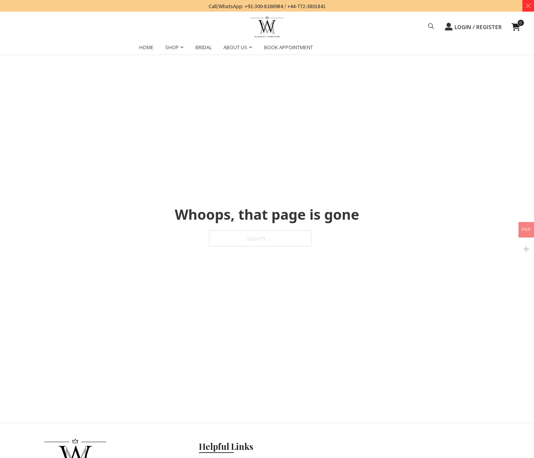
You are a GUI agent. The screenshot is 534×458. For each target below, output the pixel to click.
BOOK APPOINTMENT (288, 47)
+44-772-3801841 (306, 6)
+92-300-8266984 (264, 6)
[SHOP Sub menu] (182, 48)
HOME (146, 47)
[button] (431, 27)
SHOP (172, 47)
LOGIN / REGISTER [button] (473, 27)
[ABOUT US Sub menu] (250, 48)
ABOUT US (235, 47)
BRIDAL (203, 47)
